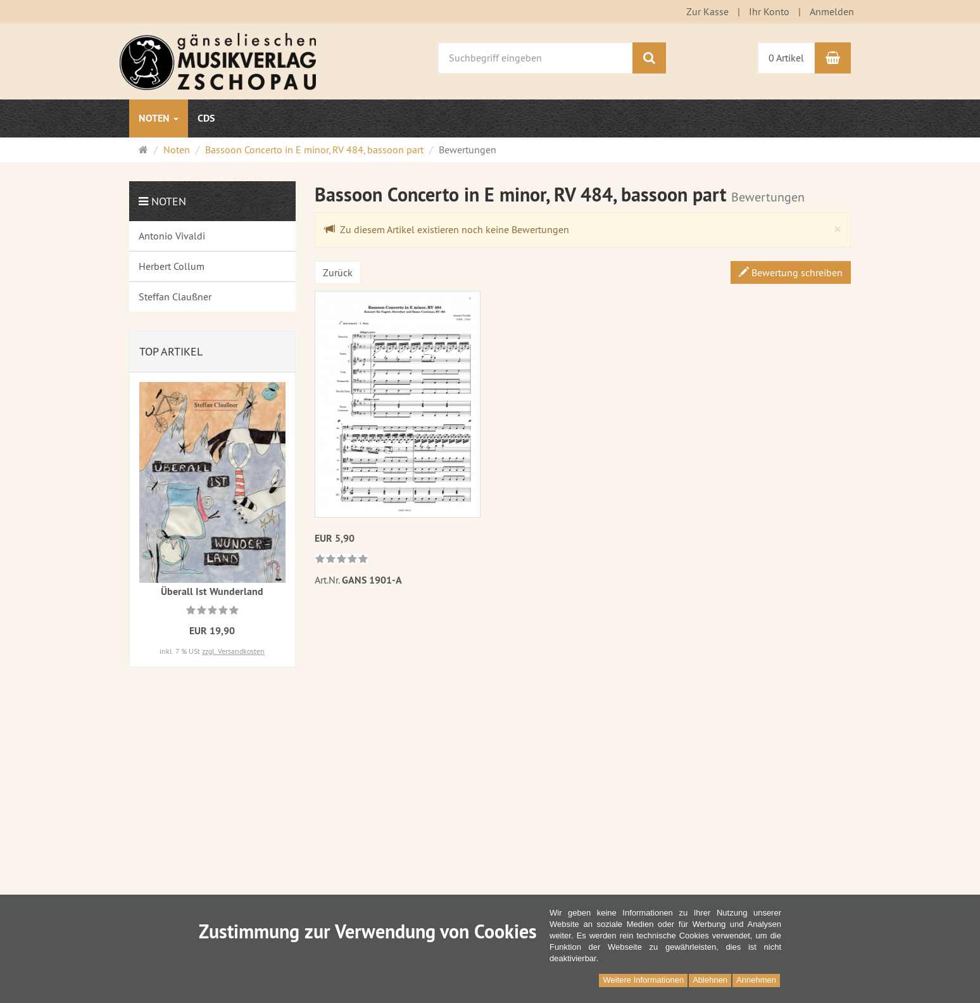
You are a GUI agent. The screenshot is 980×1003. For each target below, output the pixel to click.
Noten (159, 118)
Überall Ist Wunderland (212, 591)
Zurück (338, 272)
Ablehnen (710, 980)
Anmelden (832, 11)
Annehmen (756, 980)
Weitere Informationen (643, 980)
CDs (206, 118)
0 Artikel (786, 57)
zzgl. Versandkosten (233, 651)
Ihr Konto (769, 11)
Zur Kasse (707, 11)
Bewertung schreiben (791, 272)
